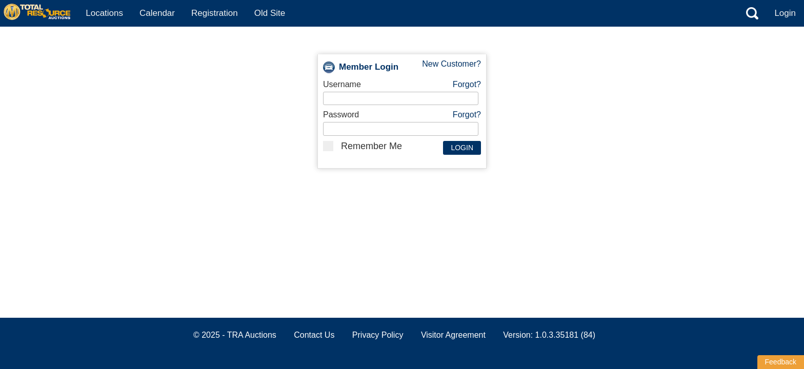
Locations (104, 13)
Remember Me (362, 146)
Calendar (157, 13)
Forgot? (467, 84)
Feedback (780, 362)
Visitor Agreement (453, 335)
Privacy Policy (378, 335)
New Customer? (451, 63)
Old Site (269, 13)
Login (785, 13)
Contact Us (314, 335)
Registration (214, 13)
